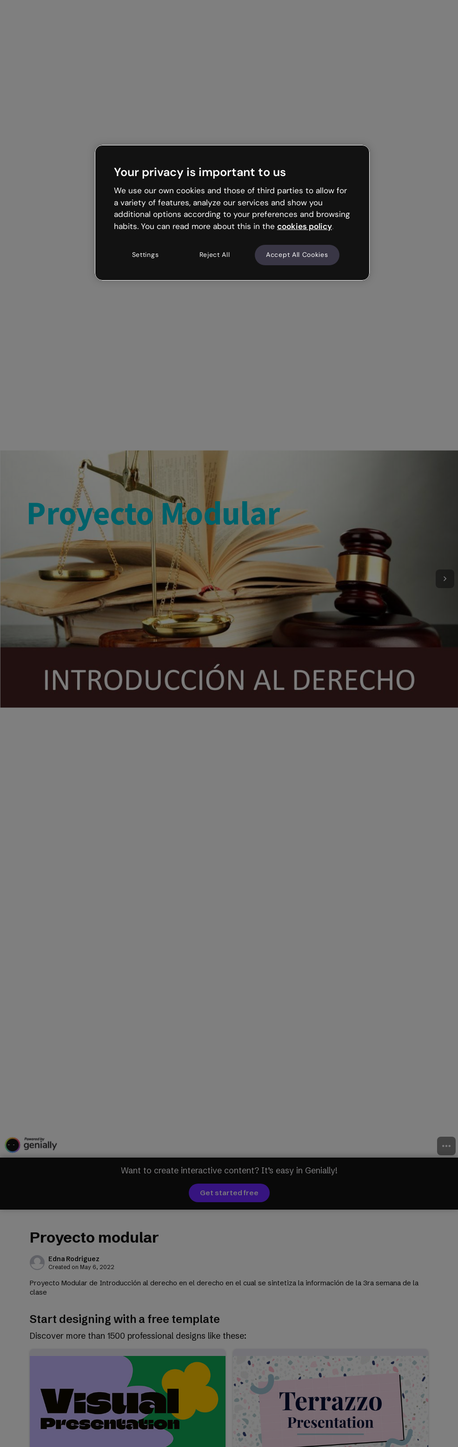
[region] (232, 213)
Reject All (214, 254)
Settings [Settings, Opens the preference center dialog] (145, 254)
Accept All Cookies (297, 254)
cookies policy (304, 226)
